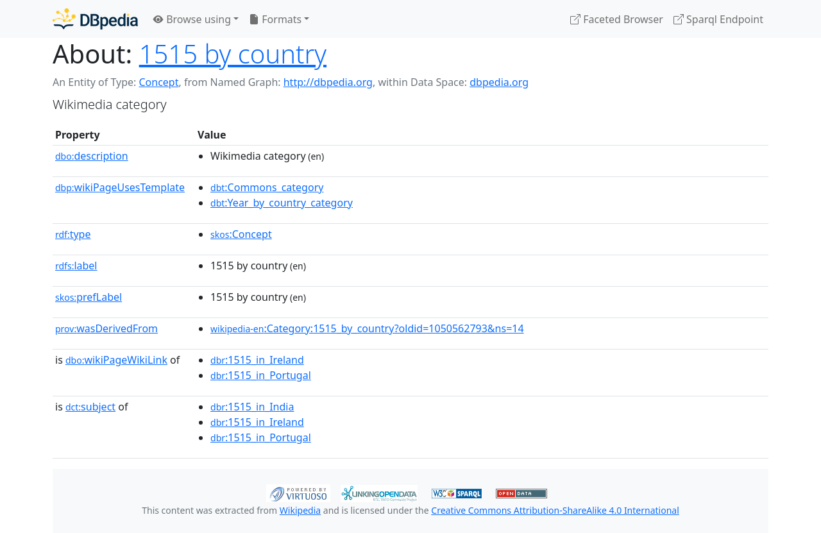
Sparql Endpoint (718, 19)
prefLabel (88, 297)
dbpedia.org (499, 82)
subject (90, 407)
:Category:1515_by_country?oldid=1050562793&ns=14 (367, 328)
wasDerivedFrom (106, 328)
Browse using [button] (192, 19)
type (73, 234)
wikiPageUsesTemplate (120, 187)
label (76, 265)
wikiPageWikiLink (116, 360)
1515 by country (232, 53)
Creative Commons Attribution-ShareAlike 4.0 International (555, 510)
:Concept (241, 234)
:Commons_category (266, 187)
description (91, 156)
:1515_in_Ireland (257, 360)
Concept (158, 82)
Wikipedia (300, 510)
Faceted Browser (616, 19)
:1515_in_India (252, 407)
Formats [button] (275, 19)
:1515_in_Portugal (260, 375)
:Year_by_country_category (281, 203)
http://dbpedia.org (328, 82)
